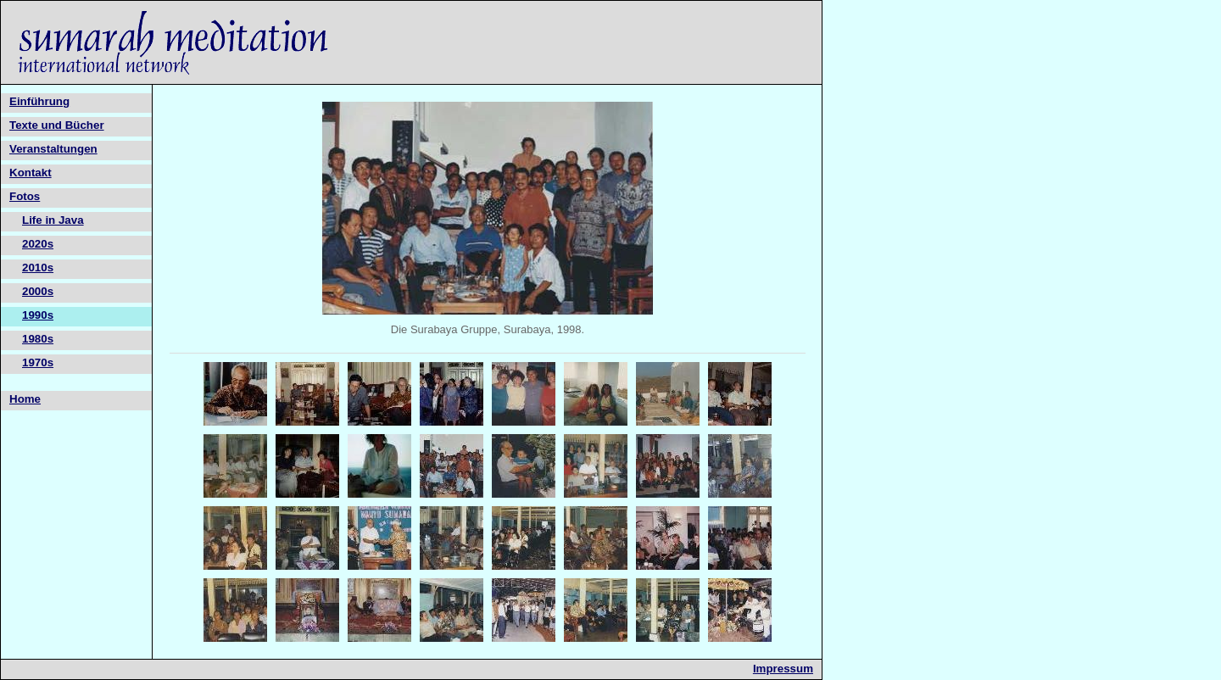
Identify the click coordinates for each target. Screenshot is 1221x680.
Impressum (783, 668)
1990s (37, 315)
